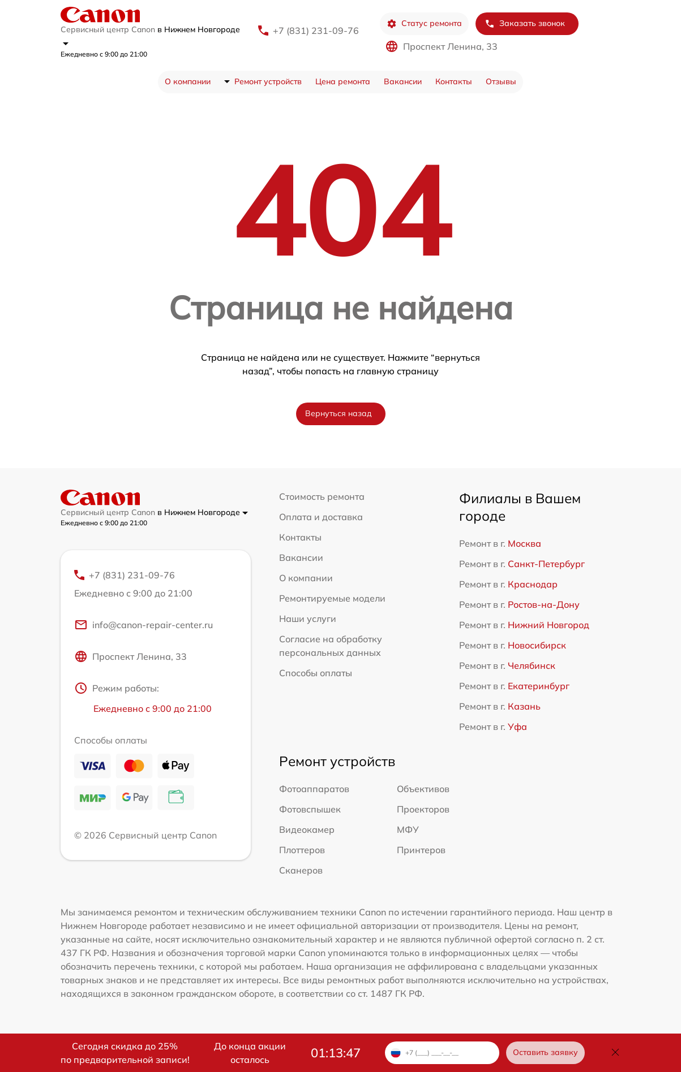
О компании (188, 81)
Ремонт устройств (268, 81)
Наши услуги (307, 618)
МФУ (408, 829)
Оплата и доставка (321, 516)
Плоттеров (302, 849)
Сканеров (301, 870)
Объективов (423, 788)
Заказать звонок (525, 23)
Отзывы (501, 81)
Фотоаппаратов (314, 788)
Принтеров (421, 849)
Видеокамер (307, 829)
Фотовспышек (310, 809)
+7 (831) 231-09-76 (316, 30)
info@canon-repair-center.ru (143, 625)
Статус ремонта (424, 23)
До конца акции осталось (250, 1052)
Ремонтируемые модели (332, 598)
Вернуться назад (338, 413)
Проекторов (423, 809)
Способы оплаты (315, 672)
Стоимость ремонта (322, 496)
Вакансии (403, 81)
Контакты (453, 81)
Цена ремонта (342, 81)
